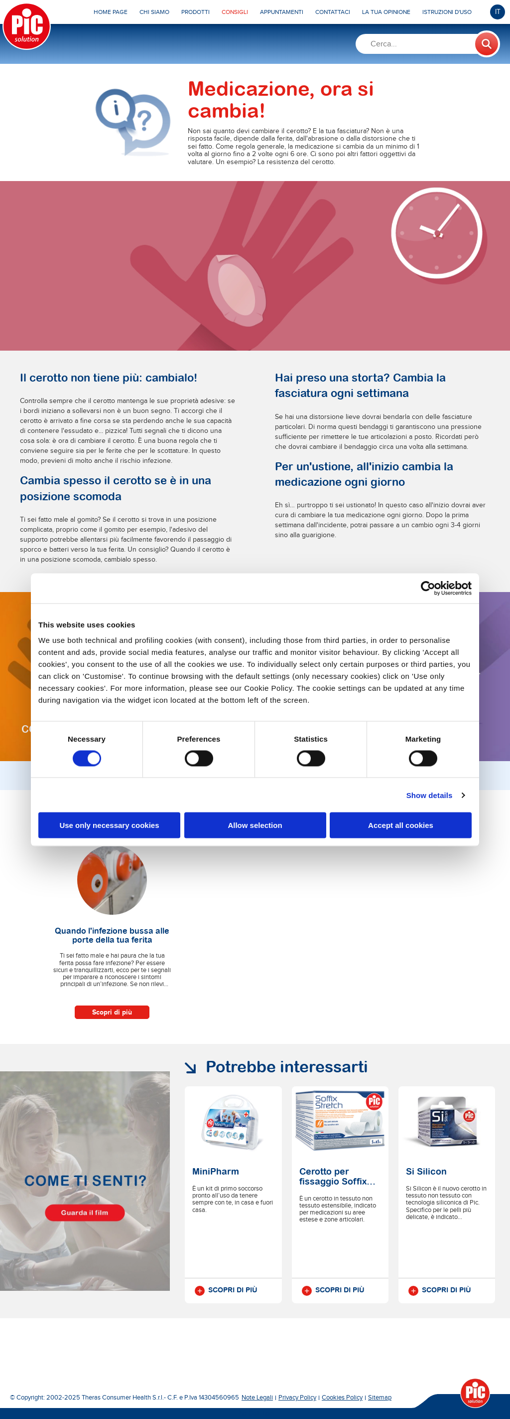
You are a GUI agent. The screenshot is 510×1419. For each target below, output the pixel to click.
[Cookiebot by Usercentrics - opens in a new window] (428, 588)
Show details (429, 795)
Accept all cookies (400, 825)
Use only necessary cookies (109, 825)
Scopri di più (112, 1012)
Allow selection (255, 825)
